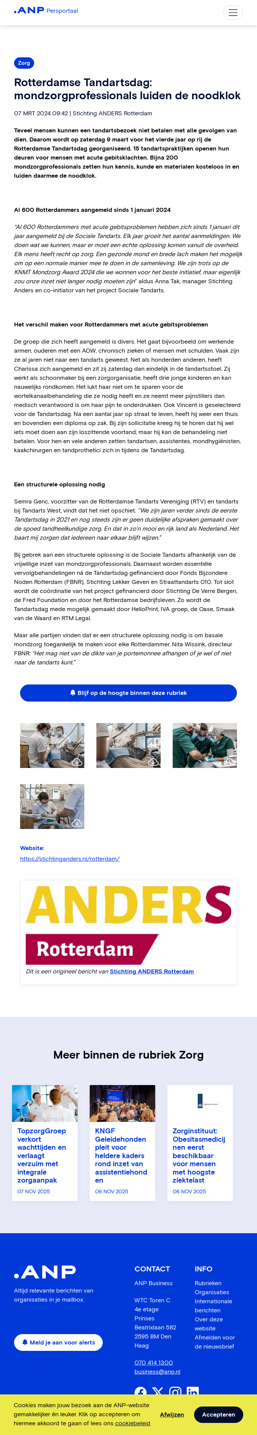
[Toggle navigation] (233, 12)
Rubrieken (208, 1283)
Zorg (24, 63)
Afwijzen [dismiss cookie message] (172, 1415)
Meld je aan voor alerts (58, 1343)
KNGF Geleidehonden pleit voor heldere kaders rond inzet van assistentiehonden (121, 1156)
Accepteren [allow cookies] (218, 1415)
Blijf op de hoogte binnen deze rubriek (128, 693)
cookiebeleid (132, 1424)
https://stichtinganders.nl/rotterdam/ (70, 859)
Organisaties (212, 1293)
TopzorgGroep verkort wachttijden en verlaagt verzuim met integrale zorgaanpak (41, 1156)
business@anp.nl (157, 1372)
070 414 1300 (154, 1363)
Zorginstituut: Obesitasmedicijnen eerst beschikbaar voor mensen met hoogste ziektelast (199, 1156)
